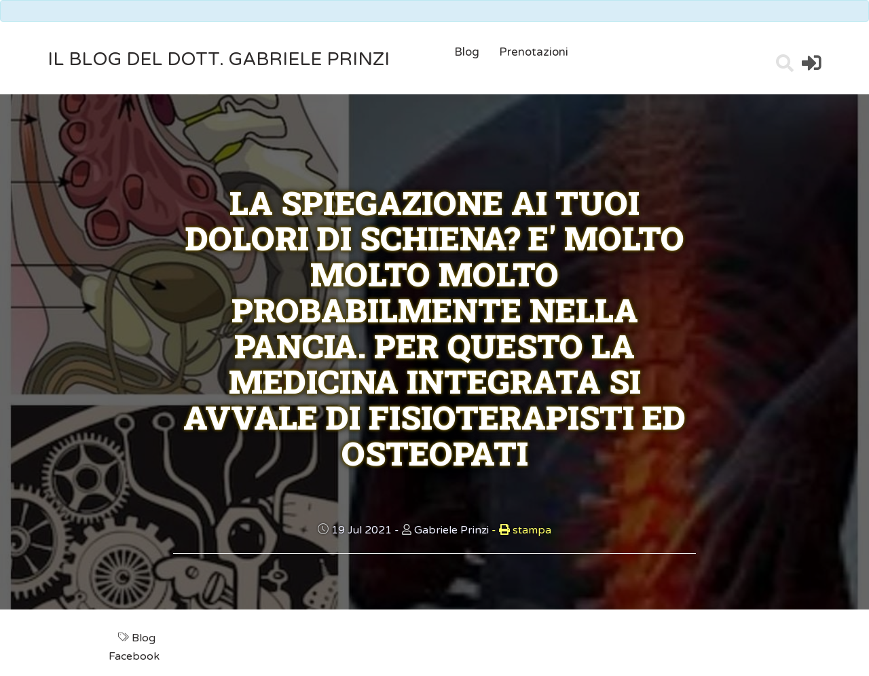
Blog (466, 52)
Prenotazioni (533, 52)
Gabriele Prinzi (451, 530)
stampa (521, 530)
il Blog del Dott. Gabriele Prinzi (219, 59)
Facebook (135, 656)
